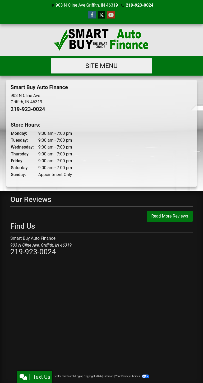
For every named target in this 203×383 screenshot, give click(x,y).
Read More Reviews (169, 216)
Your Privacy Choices (132, 376)
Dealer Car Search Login (68, 376)
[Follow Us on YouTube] (111, 15)
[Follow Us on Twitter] (101, 15)
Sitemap (108, 376)
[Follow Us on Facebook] (92, 15)
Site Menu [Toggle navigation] (101, 66)
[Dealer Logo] (101, 40)
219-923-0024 (139, 5)
